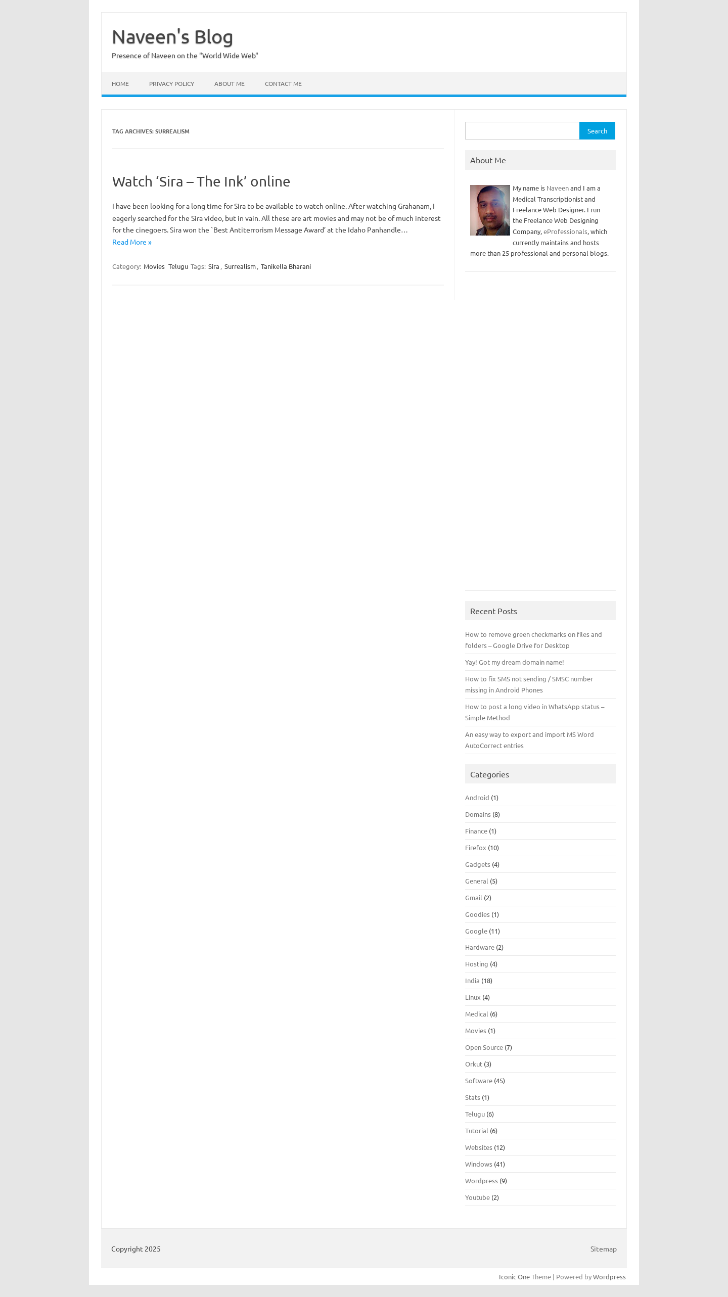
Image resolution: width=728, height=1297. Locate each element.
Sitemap (603, 1248)
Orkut (473, 1063)
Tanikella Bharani (286, 266)
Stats (472, 1097)
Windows (478, 1164)
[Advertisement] (540, 436)
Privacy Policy (171, 83)
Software (478, 1080)
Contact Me (283, 83)
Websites (478, 1147)
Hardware (479, 947)
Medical (476, 1013)
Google (476, 931)
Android (477, 797)
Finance (476, 830)
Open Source (484, 1047)
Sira (213, 266)
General (476, 880)
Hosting (476, 963)
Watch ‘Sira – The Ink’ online (201, 181)
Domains (478, 814)
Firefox (475, 847)
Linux (473, 997)
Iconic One (514, 1276)
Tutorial (476, 1130)
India (472, 980)
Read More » (132, 241)
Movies (154, 266)
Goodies (477, 914)
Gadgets (477, 864)
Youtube (477, 1197)
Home (120, 83)
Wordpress (481, 1180)
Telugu (178, 266)
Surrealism (240, 266)
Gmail (473, 897)
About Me (229, 83)
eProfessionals (565, 231)
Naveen (558, 187)
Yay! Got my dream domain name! (514, 662)
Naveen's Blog (173, 36)
